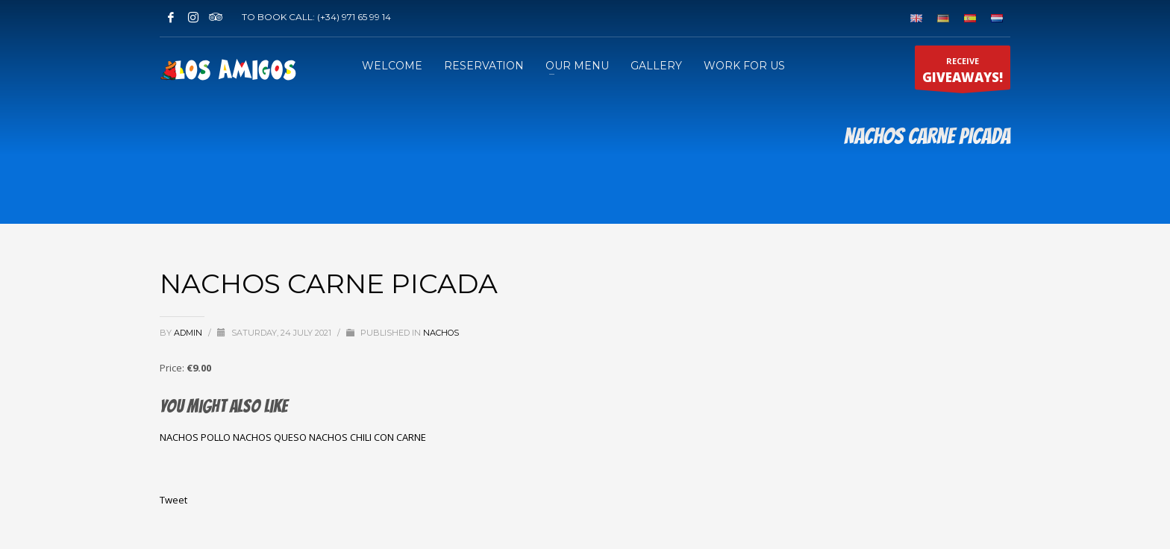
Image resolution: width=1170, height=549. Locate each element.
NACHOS (441, 332)
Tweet (173, 499)
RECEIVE (962, 72)
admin (189, 332)
